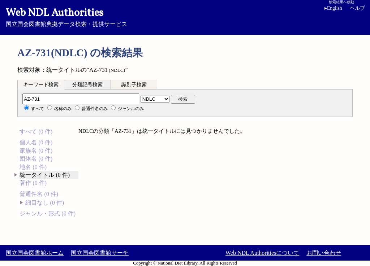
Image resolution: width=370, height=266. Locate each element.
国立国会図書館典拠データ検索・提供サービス (185, 16)
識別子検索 (134, 84)
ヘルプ (357, 8)
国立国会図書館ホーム (35, 253)
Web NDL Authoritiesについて (262, 253)
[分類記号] (80, 98)
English (333, 8)
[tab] (40, 84)
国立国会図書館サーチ (100, 253)
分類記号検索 (87, 84)
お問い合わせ (323, 253)
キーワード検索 (41, 84)
